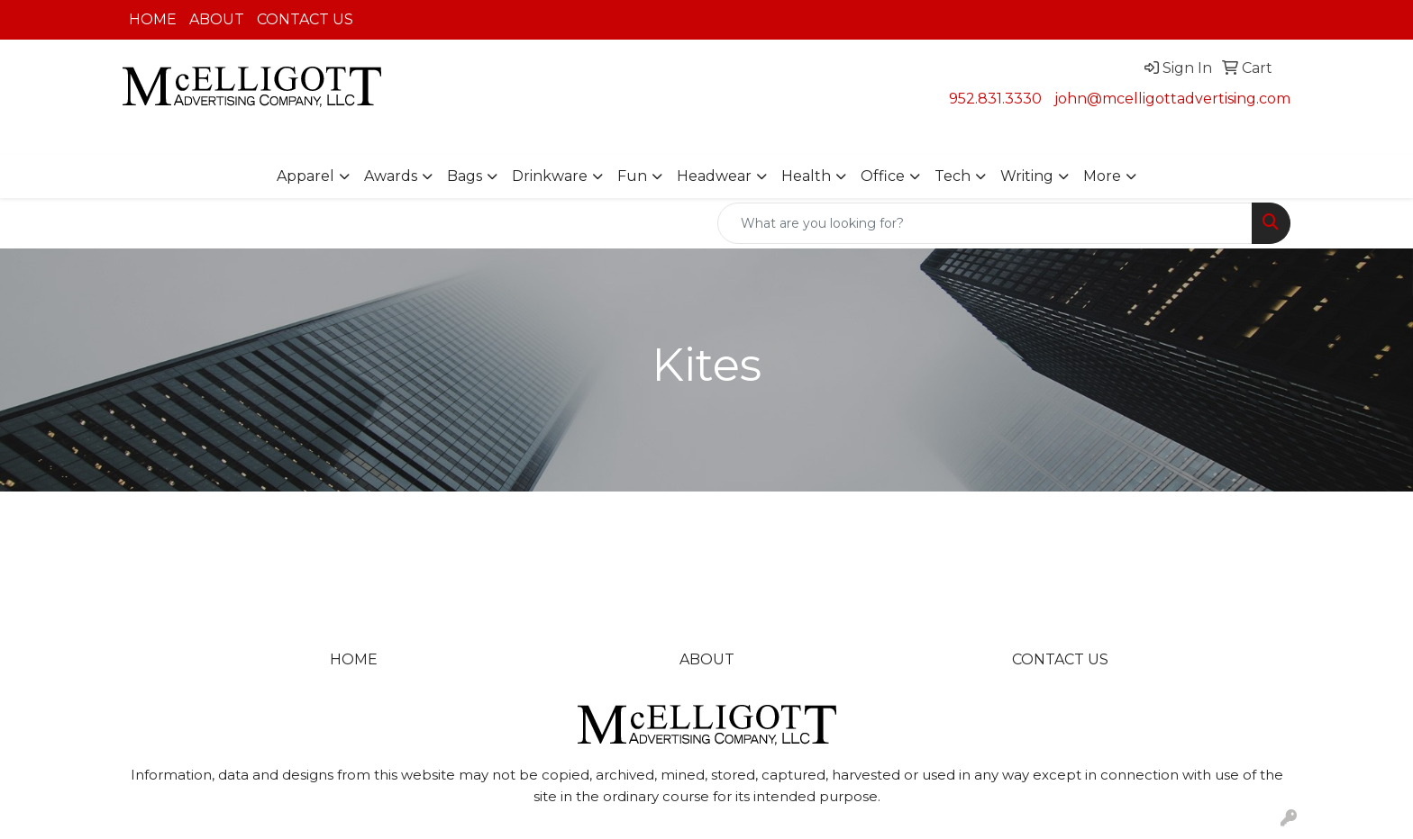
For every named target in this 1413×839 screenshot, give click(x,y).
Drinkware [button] (550, 176)
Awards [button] (390, 176)
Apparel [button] (305, 176)
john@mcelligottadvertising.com (1172, 98)
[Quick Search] (985, 223)
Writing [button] (1026, 176)
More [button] (1102, 176)
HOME (153, 19)
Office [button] (883, 176)
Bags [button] (464, 176)
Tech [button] (952, 176)
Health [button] (806, 176)
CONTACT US (305, 19)
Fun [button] (632, 176)
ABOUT (216, 19)
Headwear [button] (714, 176)
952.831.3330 (995, 98)
